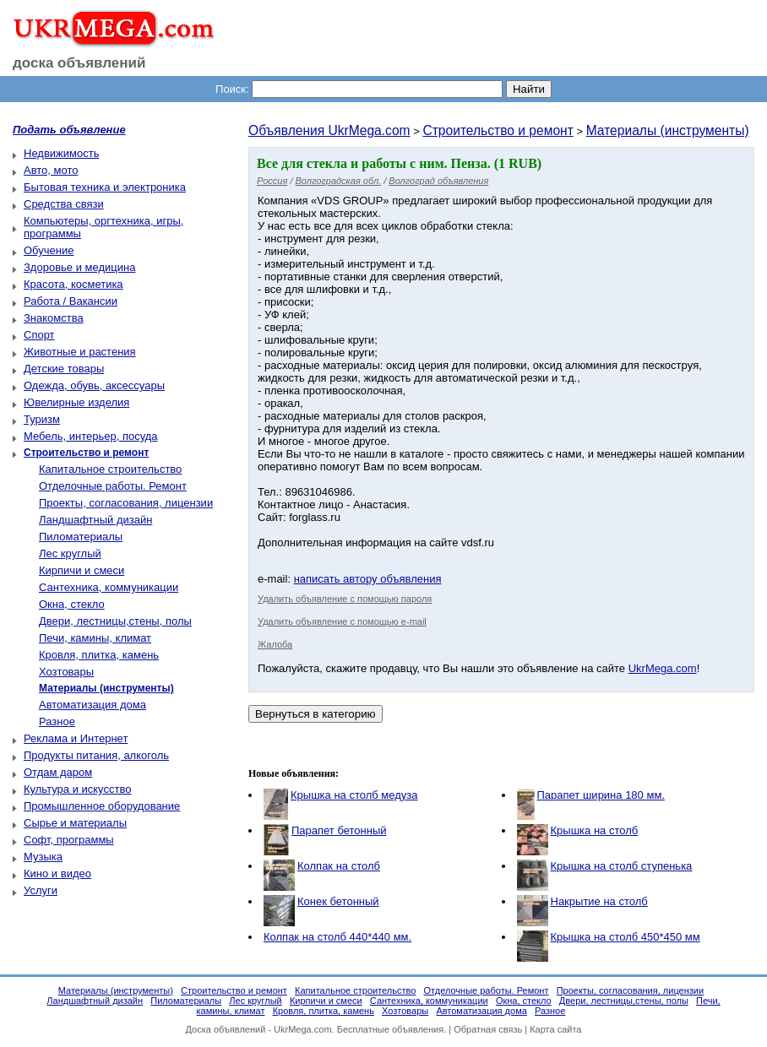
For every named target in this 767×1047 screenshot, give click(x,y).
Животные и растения (80, 351)
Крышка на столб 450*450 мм (625, 936)
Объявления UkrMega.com (329, 130)
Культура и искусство (77, 789)
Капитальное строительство (110, 469)
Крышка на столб (595, 830)
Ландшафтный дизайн (95, 519)
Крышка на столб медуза (354, 795)
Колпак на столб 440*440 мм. (337, 936)
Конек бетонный (338, 901)
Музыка (43, 856)
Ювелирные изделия (76, 402)
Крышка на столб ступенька (622, 866)
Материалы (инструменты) (667, 130)
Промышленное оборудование (102, 806)
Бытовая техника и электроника (105, 187)
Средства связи (64, 204)
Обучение (48, 250)
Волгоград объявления (438, 181)
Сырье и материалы (75, 822)
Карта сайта (555, 1029)
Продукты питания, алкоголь (96, 755)
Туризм (42, 419)
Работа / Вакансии (70, 301)
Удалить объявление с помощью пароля (345, 599)
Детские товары (64, 368)
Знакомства (54, 318)
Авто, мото (51, 170)
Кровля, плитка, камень (99, 654)
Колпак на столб (338, 866)
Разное (57, 721)
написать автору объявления (368, 578)
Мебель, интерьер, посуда (91, 436)
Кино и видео (57, 873)
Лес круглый (70, 553)
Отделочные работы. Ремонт (113, 486)
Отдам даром (58, 772)
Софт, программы (69, 839)
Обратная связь (488, 1029)
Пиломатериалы (80, 536)
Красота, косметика (73, 284)
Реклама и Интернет (76, 738)
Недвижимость (61, 153)
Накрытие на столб (599, 901)
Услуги (40, 890)
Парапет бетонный (339, 830)
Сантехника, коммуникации (108, 587)
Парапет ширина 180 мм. (601, 795)
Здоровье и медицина (79, 267)
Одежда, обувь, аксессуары (94, 385)
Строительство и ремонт (497, 130)
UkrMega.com (662, 668)
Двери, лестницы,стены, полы (115, 621)
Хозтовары (66, 671)
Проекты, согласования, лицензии (126, 502)
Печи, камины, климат (95, 638)
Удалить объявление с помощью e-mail (342, 621)
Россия (272, 181)
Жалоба (275, 644)
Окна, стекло (72, 604)
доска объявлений (79, 63)
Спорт (39, 334)
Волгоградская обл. (339, 181)
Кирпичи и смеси (81, 570)
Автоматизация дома (92, 704)
